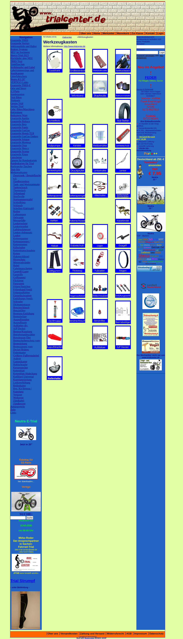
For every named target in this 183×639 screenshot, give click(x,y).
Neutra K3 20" (17, 79)
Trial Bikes (16, 97)
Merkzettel (108, 33)
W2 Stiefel (153, 245)
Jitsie (149, 259)
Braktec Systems (18, 49)
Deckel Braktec (21, 349)
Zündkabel (18, 400)
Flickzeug (18, 280)
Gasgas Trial (16, 103)
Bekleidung (16, 112)
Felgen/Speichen (21, 286)
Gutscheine (16, 157)
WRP (160, 239)
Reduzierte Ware (18, 115)
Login (160, 33)
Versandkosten (68, 633)
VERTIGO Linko (19, 82)
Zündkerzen (19, 403)
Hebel (16, 265)
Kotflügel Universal (23, 376)
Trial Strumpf (22, 581)
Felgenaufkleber (21, 292)
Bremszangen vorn (22, 346)
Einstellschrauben (22, 295)
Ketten (16, 253)
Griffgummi (19, 277)
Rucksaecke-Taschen (21, 166)
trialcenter (67, 37)
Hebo (145, 239)
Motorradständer (21, 262)
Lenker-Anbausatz (22, 232)
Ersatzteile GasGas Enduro (24, 136)
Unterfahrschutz (18, 76)
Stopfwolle (18, 196)
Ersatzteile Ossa (18, 145)
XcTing (155, 239)
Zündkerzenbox (21, 181)
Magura (149, 242)
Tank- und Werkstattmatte (26, 184)
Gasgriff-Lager (21, 271)
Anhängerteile (17, 406)
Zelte (13, 409)
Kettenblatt (19, 370)
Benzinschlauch (21, 307)
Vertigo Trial (16, 106)
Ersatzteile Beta (18, 124)
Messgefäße (19, 220)
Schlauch (18, 205)
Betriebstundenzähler (24, 334)
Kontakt (150, 33)
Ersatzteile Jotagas (19, 139)
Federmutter (19, 352)
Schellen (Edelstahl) (23, 208)
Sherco (140, 239)
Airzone (159, 245)
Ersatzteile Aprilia (19, 118)
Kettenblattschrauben (24, 250)
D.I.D (140, 247)
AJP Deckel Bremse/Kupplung (22, 330)
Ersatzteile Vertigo (19, 43)
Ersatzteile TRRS (19, 40)
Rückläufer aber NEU (21, 58)
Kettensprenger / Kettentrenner (21, 243)
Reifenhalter (19, 385)
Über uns (86, 33)
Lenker (16, 235)
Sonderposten (17, 94)
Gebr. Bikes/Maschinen (22, 109)
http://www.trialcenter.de (74, 46)
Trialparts (15, 100)
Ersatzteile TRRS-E (20, 85)
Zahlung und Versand (92, 633)
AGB (129, 633)
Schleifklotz (19, 202)
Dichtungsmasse (21, 304)
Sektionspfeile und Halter (23, 46)
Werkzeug (18, 397)
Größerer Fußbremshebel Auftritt (26, 357)
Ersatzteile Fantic (19, 127)
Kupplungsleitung (22, 379)
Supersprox (147, 247)
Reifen (16, 211)
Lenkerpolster (20, 223)
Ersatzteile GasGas (20, 130)
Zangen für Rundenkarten (23, 160)
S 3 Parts (14, 91)
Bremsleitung (20, 343)
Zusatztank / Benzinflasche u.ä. (27, 177)
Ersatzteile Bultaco (20, 121)
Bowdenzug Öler (22, 337)
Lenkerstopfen (20, 226)
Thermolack (19, 190)
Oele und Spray (18, 88)
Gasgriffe (18, 274)
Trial (141, 245)
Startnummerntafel (22, 199)
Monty (141, 242)
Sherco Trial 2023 (19, 55)
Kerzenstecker (20, 367)
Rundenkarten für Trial (22, 163)
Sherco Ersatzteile (151, 263)
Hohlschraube (20, 364)
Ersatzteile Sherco (19, 148)
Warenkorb (123, 33)
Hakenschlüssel (21, 256)
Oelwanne (18, 217)
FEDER (151, 77)
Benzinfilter (19, 310)
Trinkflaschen (17, 64)
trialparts (154, 256)
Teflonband (19, 193)
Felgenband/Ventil (22, 289)
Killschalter (19, 247)
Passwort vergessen (145, 55)
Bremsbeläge (20, 316)
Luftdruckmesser (22, 229)
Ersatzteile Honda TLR (22, 133)
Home (97, 33)
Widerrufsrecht (115, 633)
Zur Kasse (137, 33)
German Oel (157, 247)
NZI (150, 239)
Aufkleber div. (20, 325)
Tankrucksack (20, 187)
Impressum (140, 633)
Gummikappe (20, 361)
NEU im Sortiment (20, 52)
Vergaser (17, 394)
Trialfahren (145, 252)
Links (13, 412)
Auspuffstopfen (21, 319)
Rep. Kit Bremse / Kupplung (22, 390)
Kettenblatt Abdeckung (25, 373)
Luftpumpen (19, 214)
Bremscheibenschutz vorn (26, 340)
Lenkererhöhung (21, 382)
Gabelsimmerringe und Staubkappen (22, 72)
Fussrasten (18, 283)
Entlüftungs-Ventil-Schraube (23, 300)
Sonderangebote (155, 261)
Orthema (147, 245)
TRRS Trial (16, 61)
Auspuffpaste (20, 322)
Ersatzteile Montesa (20, 142)
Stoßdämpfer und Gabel (22, 67)
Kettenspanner (20, 238)
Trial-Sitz (15, 169)
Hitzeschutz (19, 259)
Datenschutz (156, 633)
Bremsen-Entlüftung (23, 313)
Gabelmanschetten (22, 268)
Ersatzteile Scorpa (19, 151)
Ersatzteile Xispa (19, 154)
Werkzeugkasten (18, 172)
